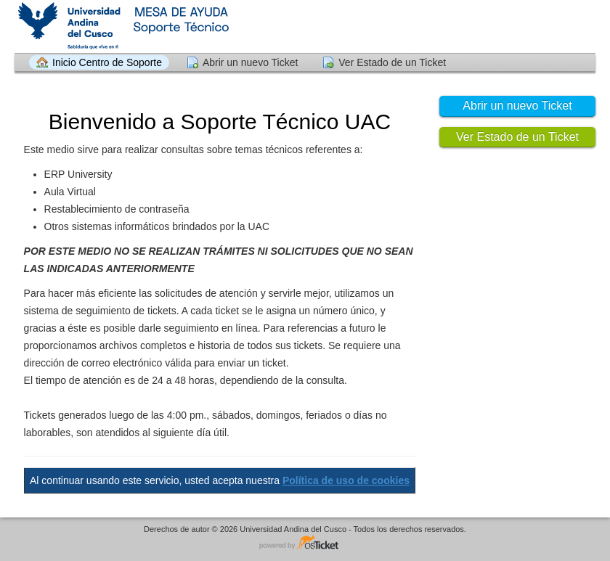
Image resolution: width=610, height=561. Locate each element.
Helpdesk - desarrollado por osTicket (305, 543)
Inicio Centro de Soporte (107, 62)
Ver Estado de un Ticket (392, 62)
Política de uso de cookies (346, 480)
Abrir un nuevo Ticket (250, 62)
